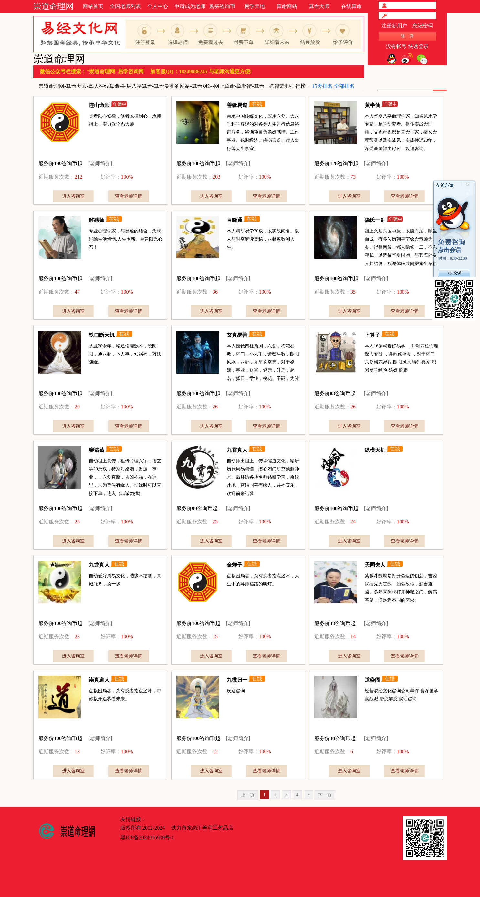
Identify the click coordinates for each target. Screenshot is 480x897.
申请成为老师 (189, 6)
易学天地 (254, 6)
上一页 (248, 795)
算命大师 (319, 6)
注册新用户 (394, 25)
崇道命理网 (53, 6)
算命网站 (287, 6)
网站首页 (93, 6)
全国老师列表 (125, 6)
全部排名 (344, 86)
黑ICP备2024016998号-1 (147, 837)
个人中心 (157, 6)
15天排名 (322, 86)
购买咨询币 (222, 6)
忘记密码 (422, 25)
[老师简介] (100, 163)
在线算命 (351, 6)
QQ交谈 (454, 273)
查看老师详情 (128, 196)
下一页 (325, 795)
